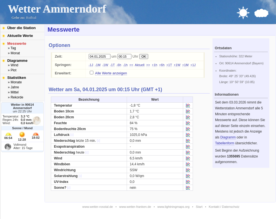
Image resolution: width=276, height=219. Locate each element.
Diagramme (17, 60)
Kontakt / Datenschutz (224, 206)
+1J (193, 65)
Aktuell (140, 65)
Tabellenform (224, 143)
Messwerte (16, 43)
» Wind (13, 65)
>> (148, 65)
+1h (154, 65)
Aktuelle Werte (20, 36)
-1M (97, 65)
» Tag (12, 48)
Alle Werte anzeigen (111, 73)
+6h (162, 65)
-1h (125, 65)
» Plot (12, 70)
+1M (185, 65)
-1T (112, 65)
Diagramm (228, 137)
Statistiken (16, 78)
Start (199, 206)
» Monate (15, 82)
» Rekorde (15, 97)
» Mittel (13, 92)
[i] (72, 135)
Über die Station (21, 28)
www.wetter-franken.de (135, 206)
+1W (177, 65)
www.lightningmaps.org (173, 206)
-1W (105, 65)
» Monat (14, 53)
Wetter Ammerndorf (57, 9)
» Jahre (13, 87)
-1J (91, 65)
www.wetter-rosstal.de (97, 206)
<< (131, 65)
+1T (169, 65)
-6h (119, 65)
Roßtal (31, 18)
